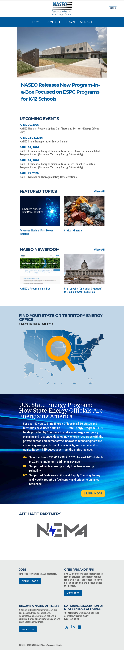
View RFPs (73, 593)
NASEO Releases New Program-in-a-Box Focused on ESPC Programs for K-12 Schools (60, 92)
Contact (53, 22)
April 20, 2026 (29, 124)
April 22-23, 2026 (31, 137)
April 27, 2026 (29, 173)
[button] (87, 100)
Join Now (28, 629)
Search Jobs (30, 581)
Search (86, 22)
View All (99, 191)
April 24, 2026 (29, 147)
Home (36, 22)
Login (70, 22)
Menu (113, 8)
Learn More (93, 493)
